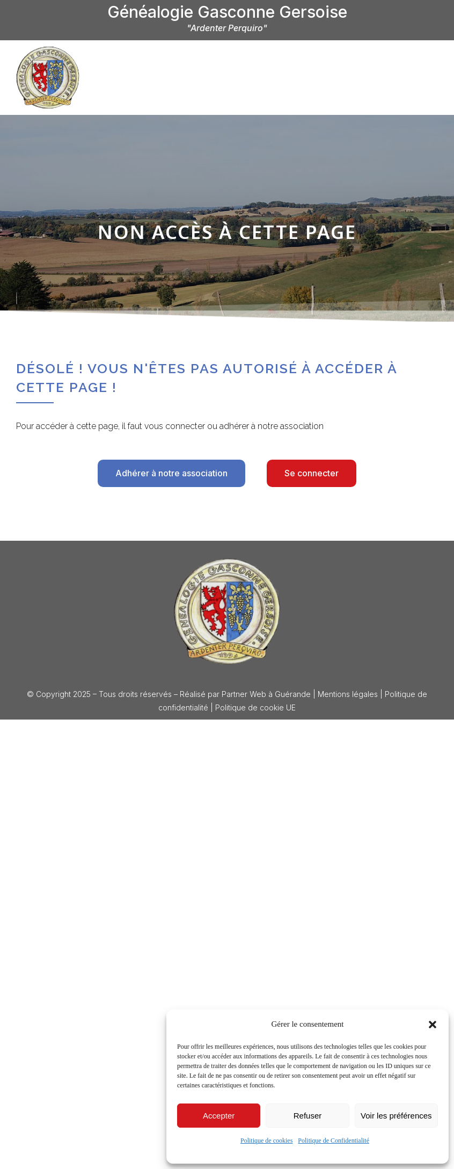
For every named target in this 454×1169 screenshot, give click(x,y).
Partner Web (244, 694)
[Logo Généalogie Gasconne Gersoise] (227, 611)
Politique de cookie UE (255, 707)
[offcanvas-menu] (427, 77)
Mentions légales (348, 694)
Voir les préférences (396, 1115)
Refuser (308, 1115)
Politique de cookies (266, 1140)
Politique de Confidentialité (333, 1140)
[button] (432, 1024)
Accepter (219, 1115)
